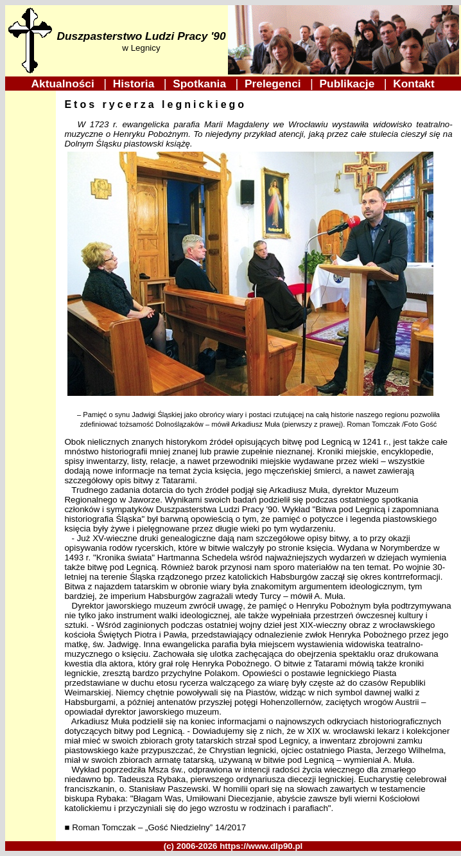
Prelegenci (274, 83)
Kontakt (414, 83)
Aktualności (65, 83)
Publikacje (348, 83)
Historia (135, 83)
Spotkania (201, 83)
